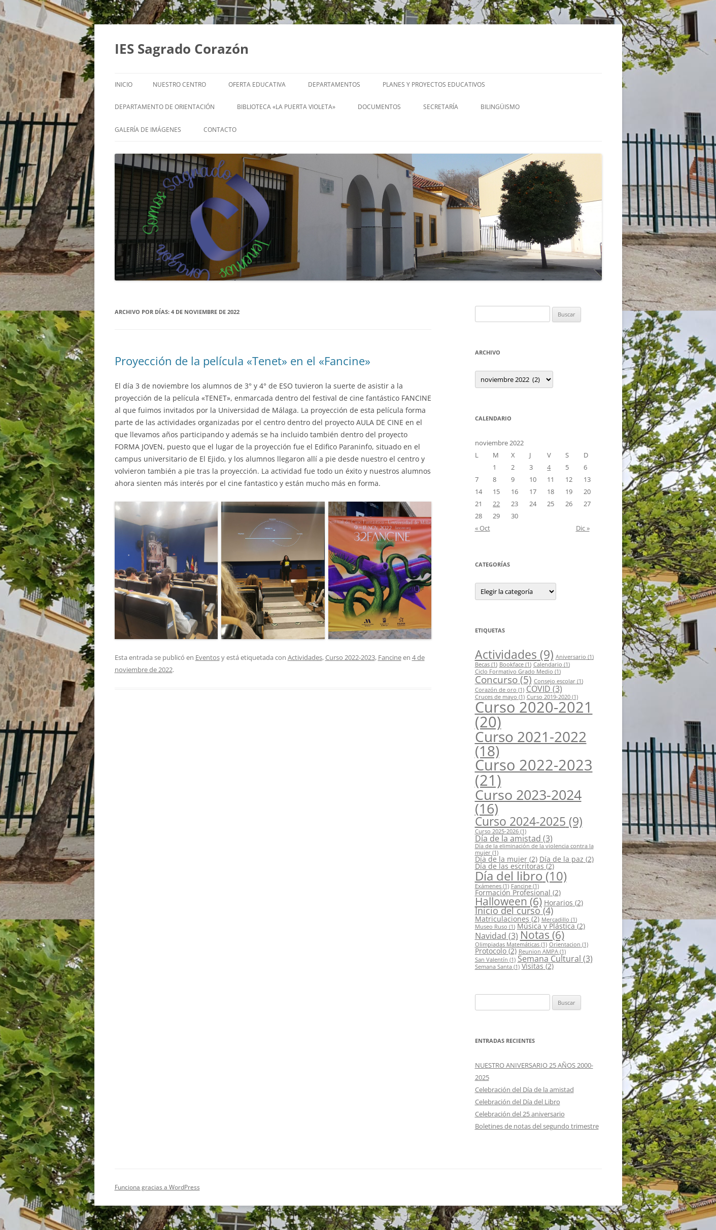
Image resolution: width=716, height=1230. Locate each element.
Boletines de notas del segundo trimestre (537, 1126)
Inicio (123, 84)
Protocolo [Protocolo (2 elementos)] (496, 951)
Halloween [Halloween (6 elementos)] (508, 901)
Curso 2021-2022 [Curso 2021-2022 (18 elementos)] (531, 743)
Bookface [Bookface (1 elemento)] (515, 664)
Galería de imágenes (148, 129)
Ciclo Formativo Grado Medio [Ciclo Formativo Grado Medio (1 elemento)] (518, 671)
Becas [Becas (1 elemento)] (486, 664)
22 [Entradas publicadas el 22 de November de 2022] (496, 503)
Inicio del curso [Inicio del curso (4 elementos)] (514, 910)
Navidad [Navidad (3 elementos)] (496, 935)
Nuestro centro (179, 84)
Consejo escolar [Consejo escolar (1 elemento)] (558, 681)
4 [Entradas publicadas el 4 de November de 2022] (549, 467)
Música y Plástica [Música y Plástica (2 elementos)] (551, 926)
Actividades (305, 657)
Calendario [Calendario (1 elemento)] (551, 664)
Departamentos (334, 84)
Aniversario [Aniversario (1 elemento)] (575, 656)
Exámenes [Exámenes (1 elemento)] (492, 886)
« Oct (482, 528)
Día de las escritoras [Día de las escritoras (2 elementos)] (514, 866)
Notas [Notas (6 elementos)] (542, 935)
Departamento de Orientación (165, 106)
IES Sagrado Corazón (182, 49)
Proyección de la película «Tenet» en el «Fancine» (242, 360)
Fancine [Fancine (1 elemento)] (525, 886)
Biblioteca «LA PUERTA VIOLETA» (286, 106)
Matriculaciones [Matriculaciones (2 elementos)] (507, 919)
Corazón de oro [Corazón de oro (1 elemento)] (499, 689)
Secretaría (440, 106)
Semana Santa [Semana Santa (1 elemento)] (497, 966)
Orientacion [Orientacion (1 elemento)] (568, 944)
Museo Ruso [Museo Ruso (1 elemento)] (495, 926)
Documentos (379, 106)
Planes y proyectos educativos (434, 84)
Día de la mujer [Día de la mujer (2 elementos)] (506, 859)
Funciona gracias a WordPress (157, 1187)
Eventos (207, 657)
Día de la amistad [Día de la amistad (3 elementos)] (514, 838)
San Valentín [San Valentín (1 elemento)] (495, 959)
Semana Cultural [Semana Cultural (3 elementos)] (555, 958)
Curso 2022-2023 (350, 657)
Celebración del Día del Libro (517, 1101)
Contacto (219, 129)
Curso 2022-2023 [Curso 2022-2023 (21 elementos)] (534, 772)
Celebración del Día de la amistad (524, 1089)
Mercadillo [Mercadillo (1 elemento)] (559, 919)
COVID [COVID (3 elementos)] (544, 688)
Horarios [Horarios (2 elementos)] (563, 902)
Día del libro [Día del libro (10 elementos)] (521, 875)
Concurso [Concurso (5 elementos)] (503, 679)
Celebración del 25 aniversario (520, 1113)
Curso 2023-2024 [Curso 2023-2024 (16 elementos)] (528, 801)
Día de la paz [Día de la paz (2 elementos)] (566, 859)
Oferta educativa (257, 84)
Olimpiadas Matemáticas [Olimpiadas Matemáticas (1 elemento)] (511, 944)
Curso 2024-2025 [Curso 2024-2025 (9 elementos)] (529, 821)
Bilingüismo (500, 106)
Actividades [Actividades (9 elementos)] (514, 654)
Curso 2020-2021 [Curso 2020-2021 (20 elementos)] (534, 714)
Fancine (389, 657)
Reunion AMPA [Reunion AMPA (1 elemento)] (542, 951)
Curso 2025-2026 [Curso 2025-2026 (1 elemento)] (500, 831)
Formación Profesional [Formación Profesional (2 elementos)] (518, 892)
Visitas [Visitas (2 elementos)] (538, 966)
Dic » (583, 528)
